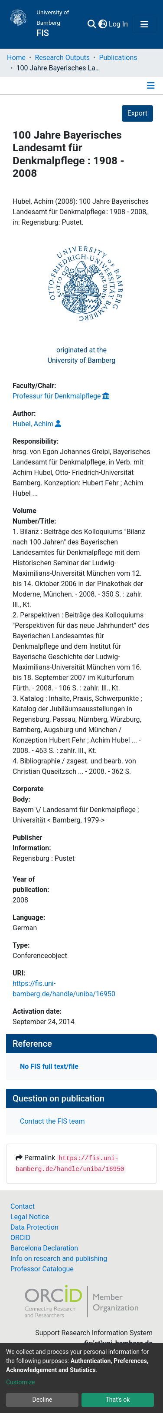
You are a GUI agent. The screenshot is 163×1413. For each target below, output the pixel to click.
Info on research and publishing (58, 1258)
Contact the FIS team (52, 1121)
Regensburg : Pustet (44, 858)
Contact (22, 1206)
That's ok (118, 1399)
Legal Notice (29, 1217)
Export (137, 113)
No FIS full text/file (49, 1066)
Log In (119, 24)
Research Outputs (62, 57)
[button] (102, 24)
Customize (20, 1382)
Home (16, 57)
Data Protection (34, 1227)
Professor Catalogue (42, 1269)
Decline (42, 1399)
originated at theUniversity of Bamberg (82, 355)
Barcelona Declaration (44, 1248)
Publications (118, 57)
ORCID (20, 1238)
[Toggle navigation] (144, 24)
